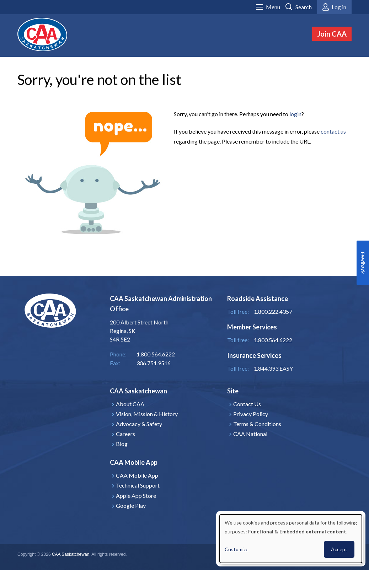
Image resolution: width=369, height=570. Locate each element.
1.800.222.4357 (273, 311)
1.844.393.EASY (273, 368)
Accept (339, 549)
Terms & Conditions (257, 423)
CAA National (250, 433)
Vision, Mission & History (147, 413)
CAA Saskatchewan (70, 554)
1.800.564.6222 (273, 340)
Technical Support (138, 485)
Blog (122, 443)
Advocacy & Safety (139, 423)
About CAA (130, 403)
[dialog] (291, 539)
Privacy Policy (250, 413)
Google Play (131, 505)
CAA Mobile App (137, 475)
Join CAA (332, 33)
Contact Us (247, 403)
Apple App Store (136, 495)
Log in (339, 7)
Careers (125, 433)
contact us (333, 131)
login (295, 114)
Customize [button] (236, 549)
